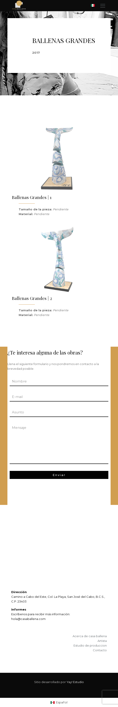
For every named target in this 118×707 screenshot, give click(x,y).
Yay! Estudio (75, 682)
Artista (102, 641)
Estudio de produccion (90, 645)
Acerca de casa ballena (90, 636)
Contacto (100, 650)
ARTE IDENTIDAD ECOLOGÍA (31, 544)
